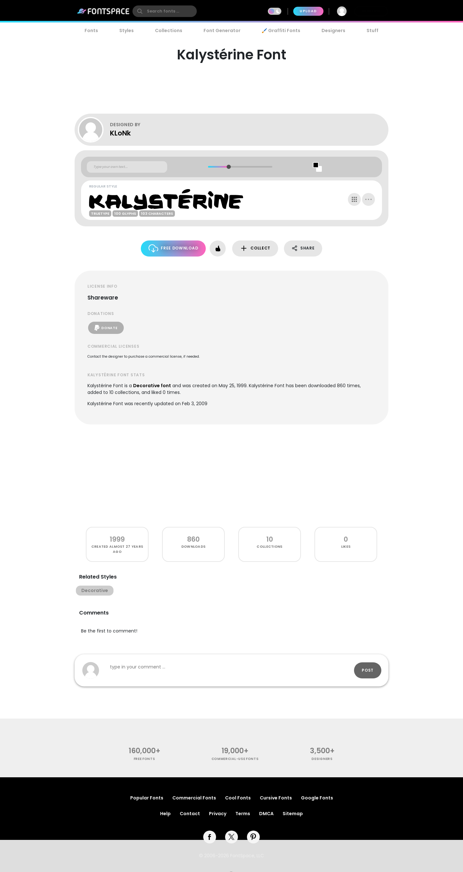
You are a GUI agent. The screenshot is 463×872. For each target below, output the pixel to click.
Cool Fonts (238, 798)
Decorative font (152, 385)
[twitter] (231, 837)
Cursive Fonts (276, 798)
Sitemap (293, 813)
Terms (242, 813)
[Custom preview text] (127, 167)
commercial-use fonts (235, 758)
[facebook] (209, 837)
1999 (117, 539)
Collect (255, 248)
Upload (308, 11)
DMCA (266, 813)
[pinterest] (253, 837)
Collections (168, 30)
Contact (190, 813)
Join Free (371, 11)
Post (368, 670)
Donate (106, 328)
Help (165, 813)
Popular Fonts (146, 798)
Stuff (372, 30)
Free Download (173, 248)
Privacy (217, 813)
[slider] (228, 167)
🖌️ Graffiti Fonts (281, 30)
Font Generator (222, 30)
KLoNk (120, 133)
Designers (333, 30)
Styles (126, 30)
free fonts (144, 758)
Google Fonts (317, 798)
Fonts (91, 30)
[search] (164, 11)
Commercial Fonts (194, 798)
